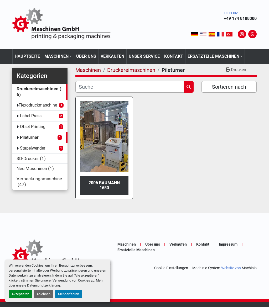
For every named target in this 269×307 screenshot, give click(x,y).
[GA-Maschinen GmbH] (64, 255)
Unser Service (144, 56)
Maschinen (56, 56)
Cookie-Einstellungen (171, 268)
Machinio (249, 268)
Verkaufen (112, 56)
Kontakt (173, 56)
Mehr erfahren (68, 294)
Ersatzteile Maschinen (213, 56)
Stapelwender (32, 148)
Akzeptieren (20, 294)
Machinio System (206, 268)
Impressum (228, 244)
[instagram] (242, 34)
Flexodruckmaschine (38, 105)
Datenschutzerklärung (43, 285)
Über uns (86, 56)
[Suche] (129, 87)
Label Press (31, 115)
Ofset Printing (32, 126)
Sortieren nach (229, 87)
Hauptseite (27, 56)
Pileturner (29, 137)
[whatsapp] (252, 34)
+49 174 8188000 (240, 18)
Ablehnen (43, 294)
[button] (58, 56)
